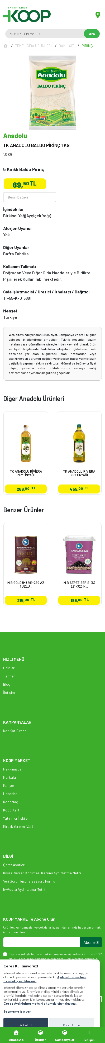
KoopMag (10, 802)
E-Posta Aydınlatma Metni (24, 889)
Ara (92, 33)
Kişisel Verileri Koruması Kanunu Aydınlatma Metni (42, 873)
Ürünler (9, 668)
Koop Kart (11, 810)
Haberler (10, 793)
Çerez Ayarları (14, 864)
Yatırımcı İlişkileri (16, 818)
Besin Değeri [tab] (18, 197)
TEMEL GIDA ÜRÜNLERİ (33, 45)
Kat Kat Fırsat (14, 730)
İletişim (9, 692)
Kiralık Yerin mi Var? (18, 826)
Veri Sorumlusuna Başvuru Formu (29, 881)
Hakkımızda (12, 769)
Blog (6, 684)
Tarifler (9, 676)
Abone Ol (91, 942)
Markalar (10, 777)
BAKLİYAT (66, 45)
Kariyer (8, 785)
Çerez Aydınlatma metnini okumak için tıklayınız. (40, 1003)
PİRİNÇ (87, 45)
